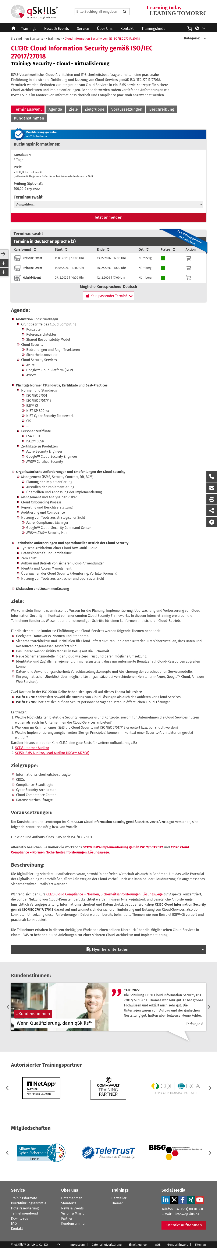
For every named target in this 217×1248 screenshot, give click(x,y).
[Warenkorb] (188, 258)
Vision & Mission (73, 1213)
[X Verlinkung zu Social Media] (174, 1200)
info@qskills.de (187, 1214)
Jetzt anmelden (108, 217)
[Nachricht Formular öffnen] (211, 487)
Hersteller (118, 1198)
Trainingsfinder (154, 28)
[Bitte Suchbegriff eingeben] (125, 11)
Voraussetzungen (126, 109)
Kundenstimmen (29, 118)
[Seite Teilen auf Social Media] (211, 510)
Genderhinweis (177, 1245)
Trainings (28, 28)
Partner (66, 1218)
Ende (103, 249)
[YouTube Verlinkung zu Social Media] (199, 1200)
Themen (117, 1203)
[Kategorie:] (195, 38)
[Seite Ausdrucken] (211, 499)
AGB (158, 1245)
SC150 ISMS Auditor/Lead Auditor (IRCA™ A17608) (52, 753)
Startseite (36, 38)
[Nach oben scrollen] (211, 522)
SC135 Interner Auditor (32, 748)
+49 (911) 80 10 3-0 (189, 1209)
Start (61, 249)
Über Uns (105, 28)
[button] (209, 1088)
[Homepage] (34, 12)
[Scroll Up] (59, 1244)
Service (83, 28)
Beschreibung (161, 109)
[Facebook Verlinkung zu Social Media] (182, 1200)
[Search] (102, 11)
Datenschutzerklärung (107, 1245)
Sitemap (200, 1245)
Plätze (168, 249)
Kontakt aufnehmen (184, 1225)
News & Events (56, 28)
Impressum (77, 1245)
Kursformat (25, 249)
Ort (144, 249)
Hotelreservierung (25, 1208)
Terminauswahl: (28, 197)
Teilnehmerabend (24, 1213)
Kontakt (127, 28)
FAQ (14, 1224)
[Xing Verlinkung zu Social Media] (191, 1200)
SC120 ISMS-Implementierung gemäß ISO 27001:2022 (123, 847)
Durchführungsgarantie (28, 1203)
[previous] (8, 1007)
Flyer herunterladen (107, 949)
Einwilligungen (138, 1245)
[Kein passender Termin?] (108, 296)
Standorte (69, 1203)
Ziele (73, 109)
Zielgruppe (94, 109)
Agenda (55, 109)
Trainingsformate (24, 1198)
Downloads (19, 1218)
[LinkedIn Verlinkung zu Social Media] (165, 1200)
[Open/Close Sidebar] (3, 254)
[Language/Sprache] (200, 28)
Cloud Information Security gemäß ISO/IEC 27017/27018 (102, 38)
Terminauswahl (28, 109)
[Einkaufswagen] (189, 28)
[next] (208, 1007)
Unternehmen (71, 1198)
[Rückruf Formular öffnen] (211, 476)
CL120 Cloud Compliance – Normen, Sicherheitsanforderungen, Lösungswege (104, 894)
